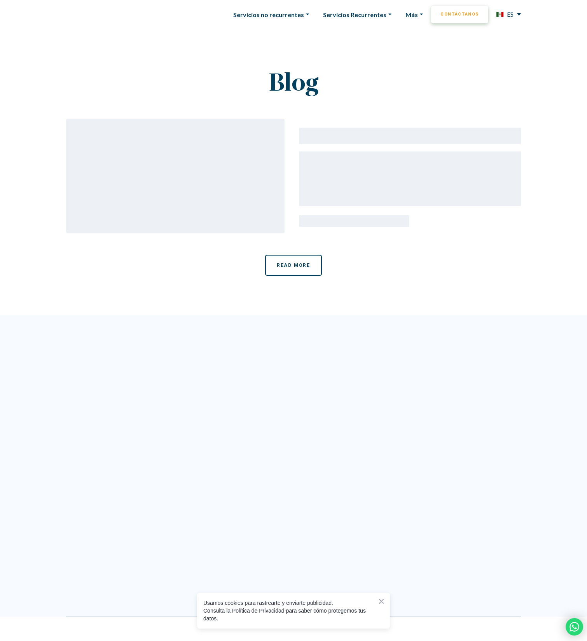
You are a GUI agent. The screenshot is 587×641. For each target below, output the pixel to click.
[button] (459, 14)
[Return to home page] (97, 14)
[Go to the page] (268, 358)
